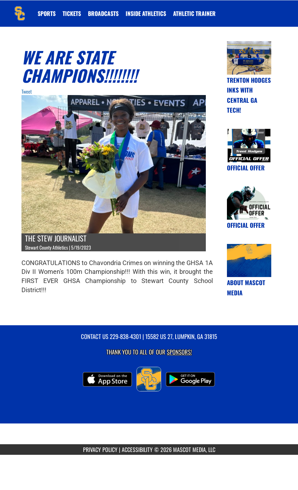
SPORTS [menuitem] (47, 13)
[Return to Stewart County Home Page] (19, 9)
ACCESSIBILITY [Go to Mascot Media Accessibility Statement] (137, 449)
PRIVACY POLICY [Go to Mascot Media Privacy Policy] (100, 449)
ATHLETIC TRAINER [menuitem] (194, 13)
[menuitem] (71, 13)
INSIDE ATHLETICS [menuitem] (146, 13)
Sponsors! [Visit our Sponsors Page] (179, 351)
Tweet (26, 91)
